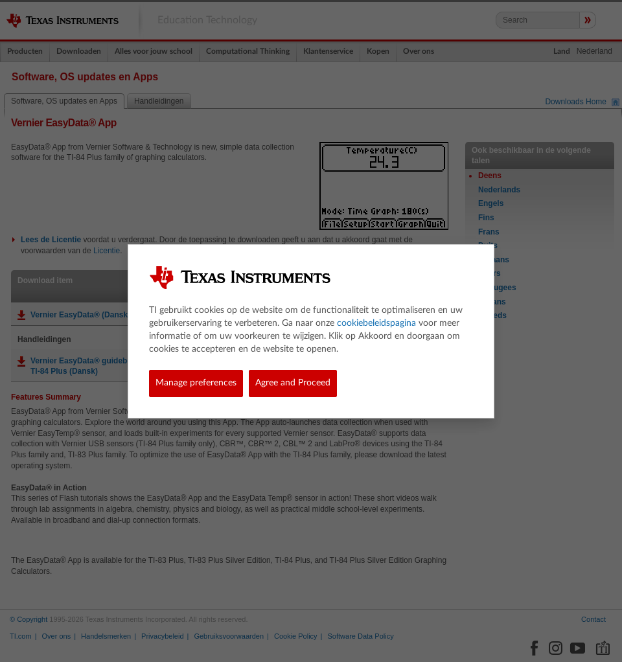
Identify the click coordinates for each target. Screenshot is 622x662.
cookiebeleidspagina (376, 323)
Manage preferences (196, 382)
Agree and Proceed (292, 382)
